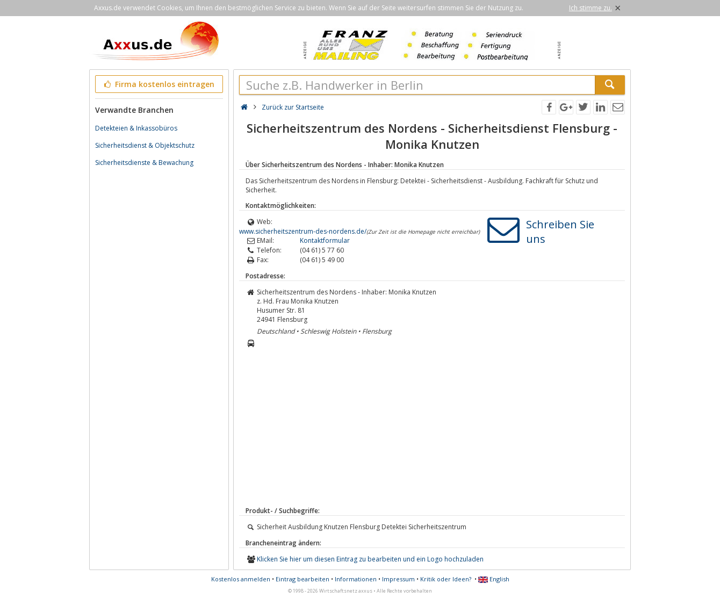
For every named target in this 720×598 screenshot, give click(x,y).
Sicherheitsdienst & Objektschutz (145, 145)
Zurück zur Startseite (293, 107)
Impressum (398, 579)
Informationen (356, 579)
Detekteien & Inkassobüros (136, 128)
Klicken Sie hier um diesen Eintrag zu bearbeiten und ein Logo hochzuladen (370, 559)
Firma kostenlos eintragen (158, 84)
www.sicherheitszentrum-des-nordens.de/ (302, 231)
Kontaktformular (325, 240)
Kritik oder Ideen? (445, 579)
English (493, 579)
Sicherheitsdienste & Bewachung (144, 162)
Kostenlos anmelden (240, 579)
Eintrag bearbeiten (302, 579)
